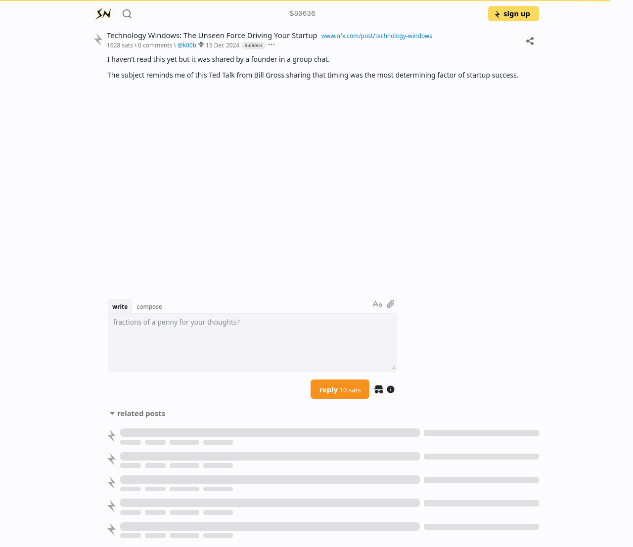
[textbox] (252, 342)
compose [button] (149, 306)
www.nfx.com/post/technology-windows (376, 36)
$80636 (303, 14)
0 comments (155, 45)
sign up (511, 13)
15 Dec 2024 (222, 45)
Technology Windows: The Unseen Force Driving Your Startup (212, 35)
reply (340, 389)
